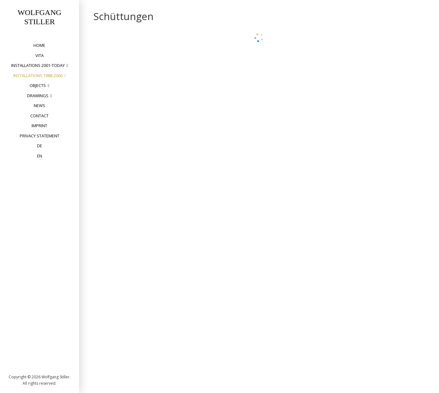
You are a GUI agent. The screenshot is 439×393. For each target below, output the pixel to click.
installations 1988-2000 (37, 75)
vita (39, 55)
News (39, 105)
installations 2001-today (38, 65)
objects (38, 85)
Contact (39, 116)
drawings (37, 95)
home (39, 45)
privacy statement (39, 136)
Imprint (39, 125)
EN (39, 156)
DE (39, 146)
